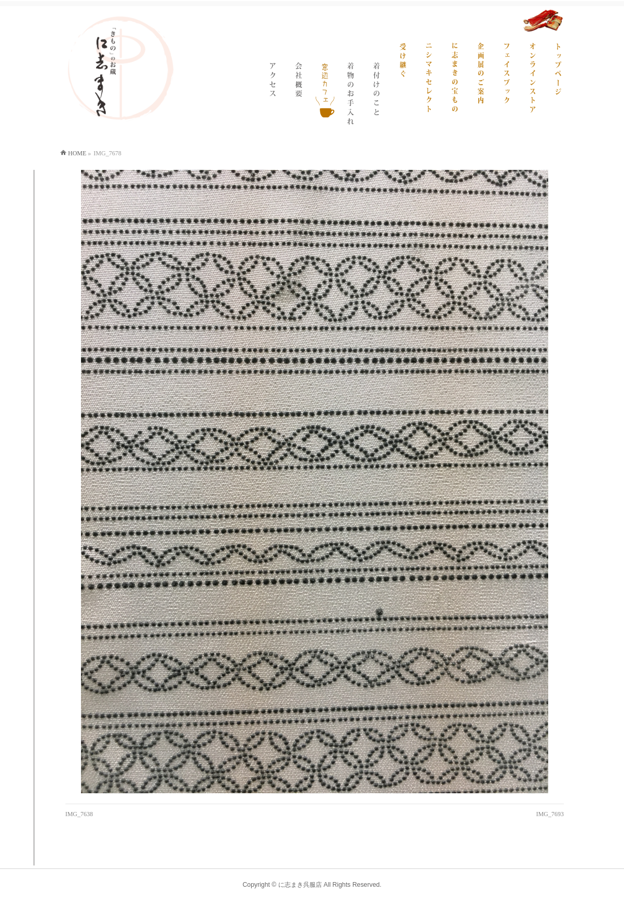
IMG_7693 (550, 814)
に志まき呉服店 (300, 884)
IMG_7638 (79, 814)
